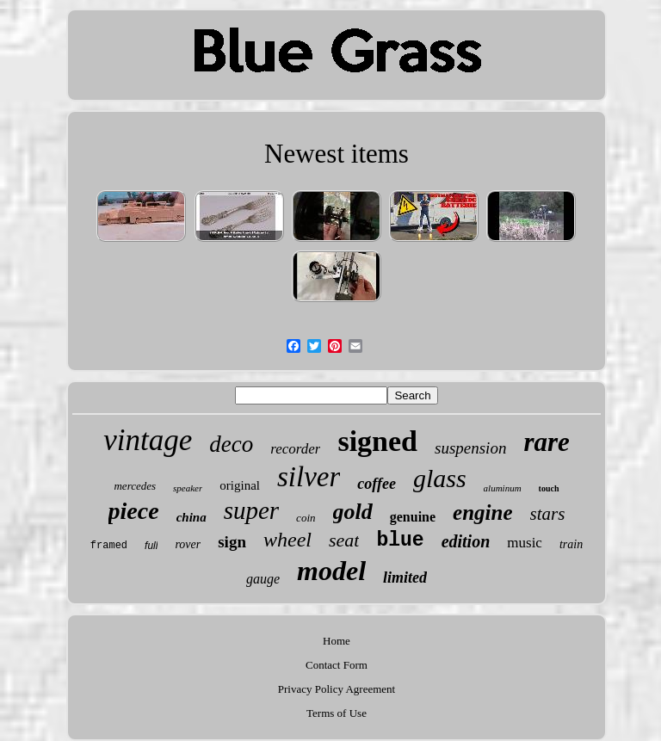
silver (308, 476)
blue (399, 540)
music (524, 542)
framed (108, 546)
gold (353, 511)
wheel (287, 539)
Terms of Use (336, 713)
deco (231, 444)
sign (232, 542)
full (151, 546)
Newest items (336, 154)
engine (482, 512)
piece (133, 510)
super (251, 510)
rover (188, 544)
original (239, 485)
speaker (187, 488)
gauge (263, 578)
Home (336, 640)
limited (405, 577)
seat (344, 540)
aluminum (503, 488)
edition (466, 541)
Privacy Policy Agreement (336, 688)
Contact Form (337, 664)
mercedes (135, 485)
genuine (413, 516)
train (571, 544)
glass (439, 478)
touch (549, 488)
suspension (470, 448)
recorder (295, 449)
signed (377, 441)
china (191, 517)
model (331, 570)
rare (546, 442)
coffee (376, 483)
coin (305, 517)
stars (547, 513)
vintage (147, 440)
